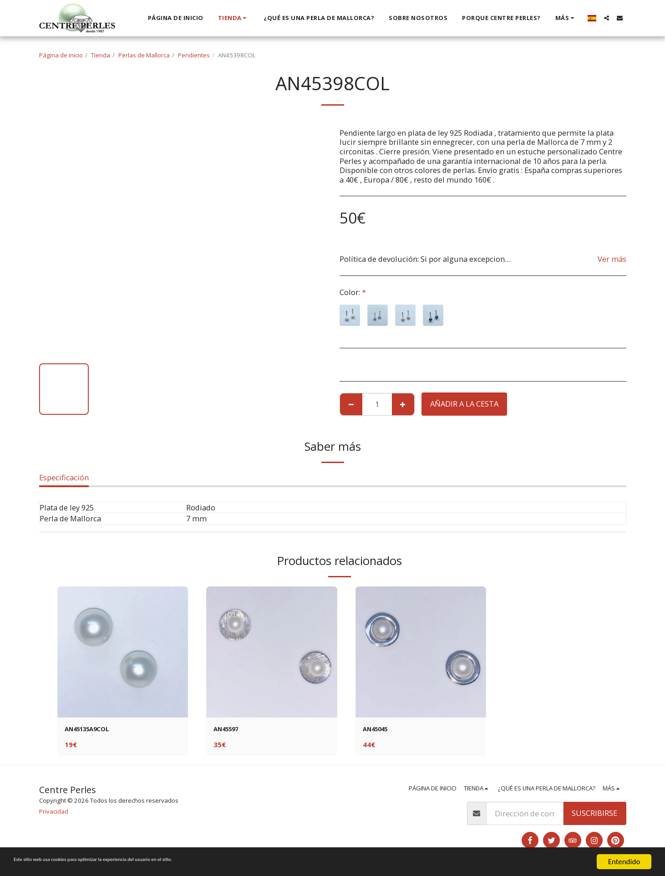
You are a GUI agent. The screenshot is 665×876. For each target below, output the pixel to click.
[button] (606, 18)
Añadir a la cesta (464, 403)
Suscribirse (594, 815)
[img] (122, 652)
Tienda (100, 55)
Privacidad (53, 814)
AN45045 (378, 730)
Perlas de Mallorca (144, 55)
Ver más (612, 259)
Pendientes (194, 55)
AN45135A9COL (92, 730)
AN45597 (229, 730)
